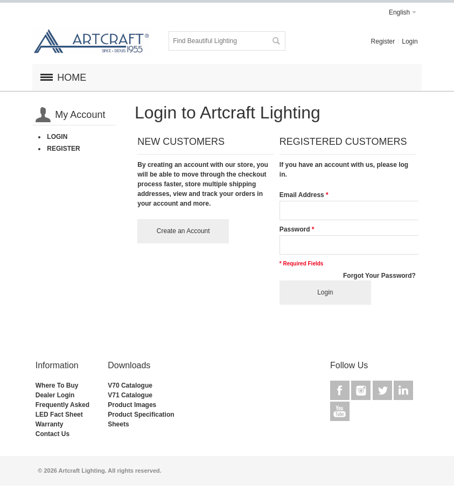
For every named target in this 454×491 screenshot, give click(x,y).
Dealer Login (55, 395)
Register (383, 41)
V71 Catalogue (130, 395)
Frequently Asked (62, 405)
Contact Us (52, 434)
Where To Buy (57, 385)
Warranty (50, 424)
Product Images (132, 405)
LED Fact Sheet (59, 414)
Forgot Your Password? (379, 275)
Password (295, 229)
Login (409, 41)
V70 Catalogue (130, 385)
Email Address (302, 195)
